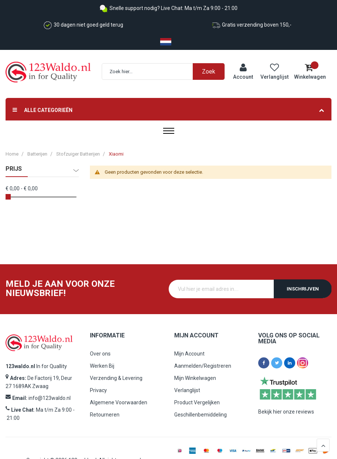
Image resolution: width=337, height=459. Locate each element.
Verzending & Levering (116, 378)
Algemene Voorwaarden (118, 402)
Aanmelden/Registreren (202, 366)
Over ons (100, 354)
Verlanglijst (187, 390)
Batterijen (37, 154)
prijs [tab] (14, 169)
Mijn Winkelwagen (195, 378)
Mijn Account (189, 354)
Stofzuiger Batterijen (78, 154)
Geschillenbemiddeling (200, 415)
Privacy (98, 390)
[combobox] (167, 71)
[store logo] (48, 72)
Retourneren (104, 415)
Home (12, 154)
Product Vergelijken (197, 402)
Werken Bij (102, 366)
